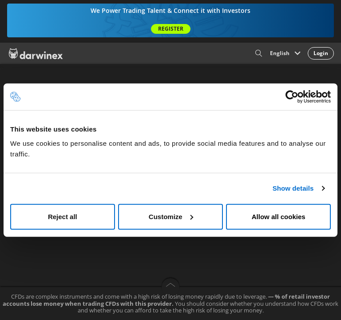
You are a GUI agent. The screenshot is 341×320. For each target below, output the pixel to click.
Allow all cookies (278, 216)
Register (170, 28)
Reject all (62, 216)
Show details (293, 188)
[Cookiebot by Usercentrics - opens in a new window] (292, 97)
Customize (171, 216)
